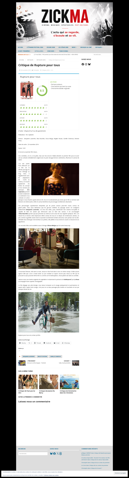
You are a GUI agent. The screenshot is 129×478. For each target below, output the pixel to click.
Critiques (98, 47)
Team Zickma (63, 51)
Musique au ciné (86, 47)
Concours (50, 51)
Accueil (20, 47)
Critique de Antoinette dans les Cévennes (68, 392)
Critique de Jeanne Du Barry (47, 392)
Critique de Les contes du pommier (100, 462)
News (74, 47)
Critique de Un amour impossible (99, 459)
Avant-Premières (24, 51)
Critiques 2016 (46, 70)
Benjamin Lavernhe (28, 356)
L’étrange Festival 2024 (35, 47)
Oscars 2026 (51, 47)
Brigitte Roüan (42, 356)
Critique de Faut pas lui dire (26, 392)
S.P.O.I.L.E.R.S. (39, 51)
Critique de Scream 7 (96, 468)
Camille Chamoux (55, 356)
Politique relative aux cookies (51, 475)
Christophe (36, 70)
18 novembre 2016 (26, 70)
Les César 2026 (63, 47)
